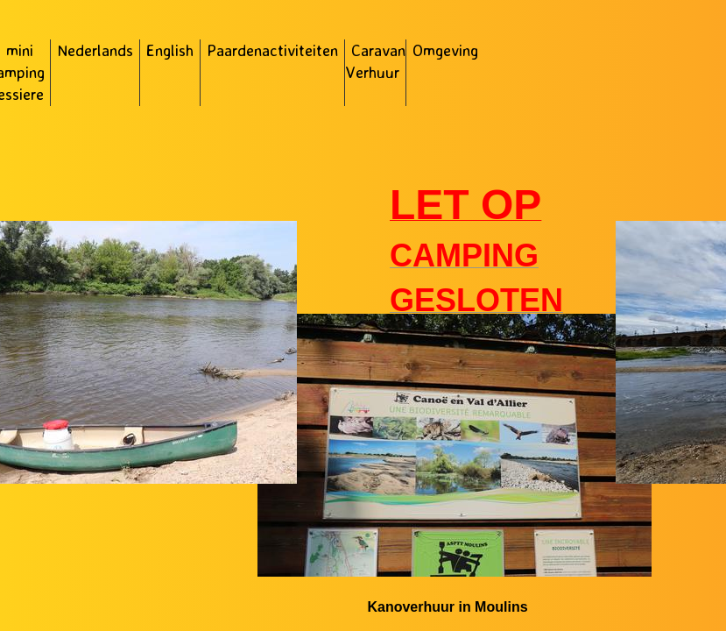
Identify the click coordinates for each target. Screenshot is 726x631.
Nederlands (95, 50)
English (170, 50)
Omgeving (445, 50)
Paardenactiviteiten (272, 50)
